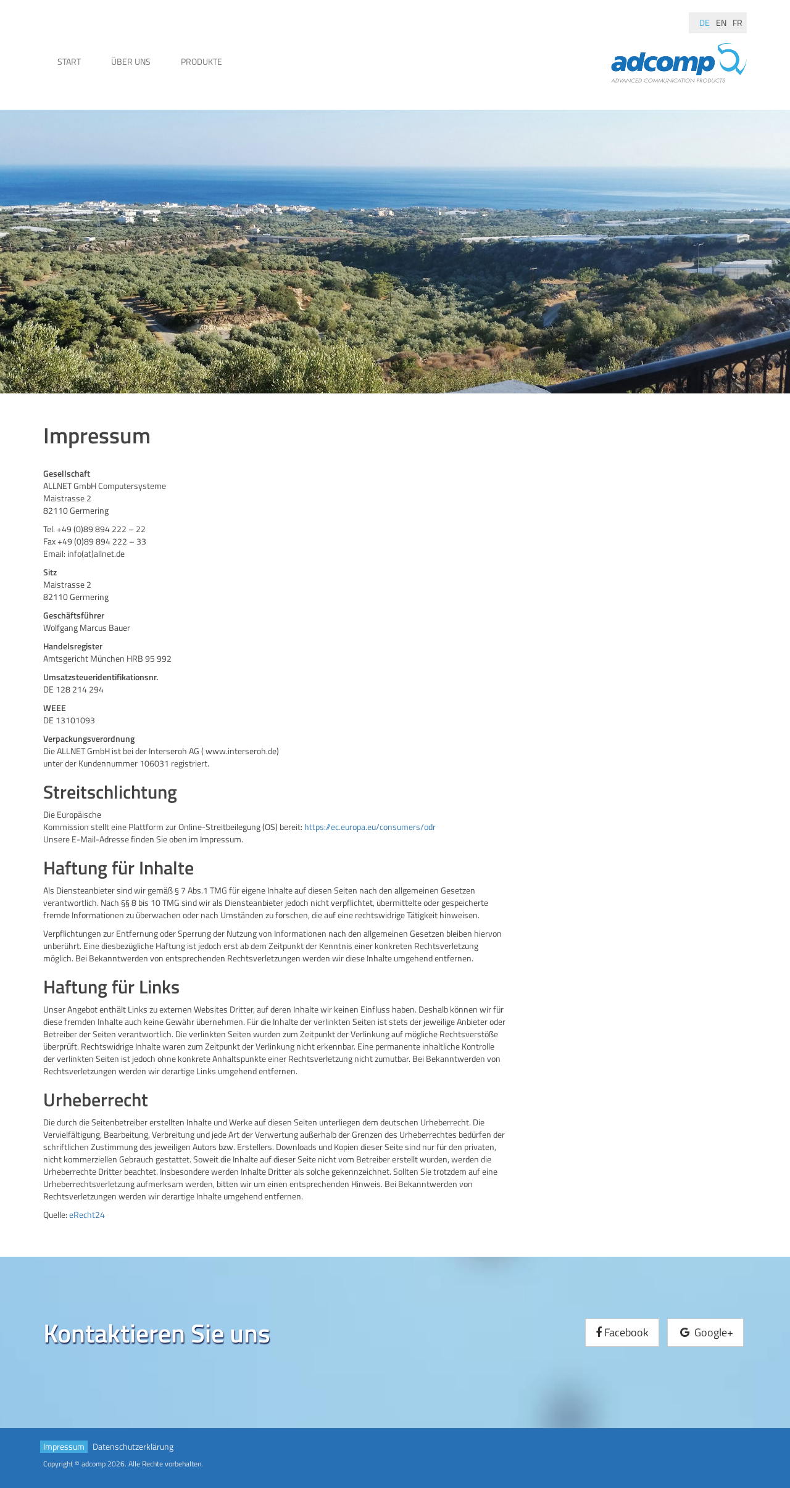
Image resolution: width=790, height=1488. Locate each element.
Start (69, 61)
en (721, 22)
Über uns (131, 61)
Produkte (201, 61)
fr (737, 22)
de (704, 22)
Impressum (64, 1446)
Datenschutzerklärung (133, 1446)
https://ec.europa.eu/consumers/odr (370, 826)
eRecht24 (87, 1214)
